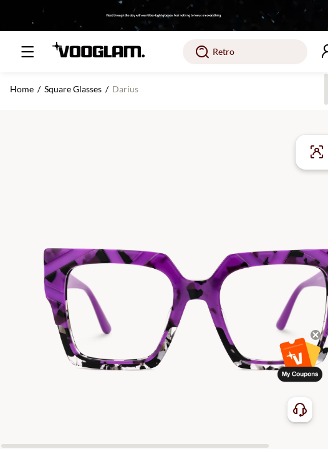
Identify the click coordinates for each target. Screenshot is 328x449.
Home (22, 89)
